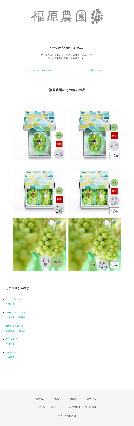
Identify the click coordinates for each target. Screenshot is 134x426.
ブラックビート (13, 339)
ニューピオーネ (13, 299)
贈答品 (22, 317)
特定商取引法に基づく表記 (83, 407)
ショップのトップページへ (38, 70)
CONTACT (92, 399)
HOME (39, 399)
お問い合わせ (95, 70)
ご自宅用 (10, 304)
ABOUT (57, 399)
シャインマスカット (16, 312)
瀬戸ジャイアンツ (15, 326)
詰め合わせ (11, 352)
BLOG (73, 399)
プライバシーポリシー (48, 407)
